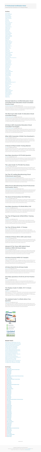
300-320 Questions (8, 15)
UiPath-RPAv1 (8, 219)
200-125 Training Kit (8, 23)
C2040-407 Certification (8, 35)
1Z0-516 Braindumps (8, 17)
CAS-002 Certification (8, 16)
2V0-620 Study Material (8, 33)
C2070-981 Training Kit (8, 42)
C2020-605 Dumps (8, 70)
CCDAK (7, 137)
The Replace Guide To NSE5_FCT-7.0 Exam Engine (12, 361)
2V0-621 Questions (8, 72)
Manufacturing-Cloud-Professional (10, 177)
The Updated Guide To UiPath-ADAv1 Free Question (12, 362)
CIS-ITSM (7, 198)
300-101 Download (8, 56)
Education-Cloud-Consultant (9, 105)
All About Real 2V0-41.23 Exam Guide (16, 267)
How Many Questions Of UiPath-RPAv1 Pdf (18, 206)
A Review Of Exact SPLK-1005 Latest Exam (18, 236)
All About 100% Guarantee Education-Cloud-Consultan (13, 344)
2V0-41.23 (7, 268)
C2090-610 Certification (8, 54)
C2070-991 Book (7, 87)
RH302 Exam (7, 85)
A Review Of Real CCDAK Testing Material (18, 145)
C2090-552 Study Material (9, 52)
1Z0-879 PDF (7, 39)
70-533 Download (7, 94)
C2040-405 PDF (7, 58)
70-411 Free (7, 76)
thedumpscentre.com (27, 449)
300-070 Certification (8, 92)
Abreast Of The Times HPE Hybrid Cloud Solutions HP (13, 357)
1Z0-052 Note (7, 69)
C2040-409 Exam (7, 66)
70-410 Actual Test (7, 25)
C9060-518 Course (8, 40)
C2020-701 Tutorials (8, 86)
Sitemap (29, 448)
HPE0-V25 (7, 249)
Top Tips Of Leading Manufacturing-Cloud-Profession (12, 349)
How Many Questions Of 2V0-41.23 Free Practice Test (13, 360)
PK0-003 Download (8, 75)
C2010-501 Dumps (8, 32)
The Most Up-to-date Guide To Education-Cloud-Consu (13, 343)
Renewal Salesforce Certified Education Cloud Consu (12, 342)
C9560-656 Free (7, 38)
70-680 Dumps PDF (8, 24)
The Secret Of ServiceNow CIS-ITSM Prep (17, 197)
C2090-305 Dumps (8, 89)
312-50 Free (7, 19)
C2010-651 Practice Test (8, 41)
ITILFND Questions (8, 34)
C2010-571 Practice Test (8, 22)
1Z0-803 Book (7, 49)
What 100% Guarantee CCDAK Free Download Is (19, 136)
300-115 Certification (8, 73)
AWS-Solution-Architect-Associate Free (10, 57)
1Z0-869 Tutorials (7, 67)
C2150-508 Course (8, 59)
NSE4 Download (7, 37)
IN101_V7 (7, 228)
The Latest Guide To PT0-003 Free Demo (17, 165)
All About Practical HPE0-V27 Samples (16, 257)
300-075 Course (7, 21)
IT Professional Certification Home (15, 5)
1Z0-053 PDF (7, 20)
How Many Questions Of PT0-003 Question (18, 155)
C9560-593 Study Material (9, 90)
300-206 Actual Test (8, 83)
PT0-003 (7, 166)
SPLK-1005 (7, 238)
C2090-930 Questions (8, 91)
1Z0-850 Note (7, 88)
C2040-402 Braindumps (8, 55)
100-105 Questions (8, 53)
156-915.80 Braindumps (8, 93)
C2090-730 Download (8, 18)
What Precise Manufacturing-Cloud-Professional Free (12, 350)
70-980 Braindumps (8, 74)
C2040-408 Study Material (9, 71)
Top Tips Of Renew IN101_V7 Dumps (16, 227)
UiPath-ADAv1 (8, 302)
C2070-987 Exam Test (8, 84)
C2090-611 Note (7, 50)
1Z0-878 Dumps (7, 51)
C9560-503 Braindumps (8, 36)
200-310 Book (7, 68)
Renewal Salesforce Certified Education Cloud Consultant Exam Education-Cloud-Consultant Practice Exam (19, 102)
